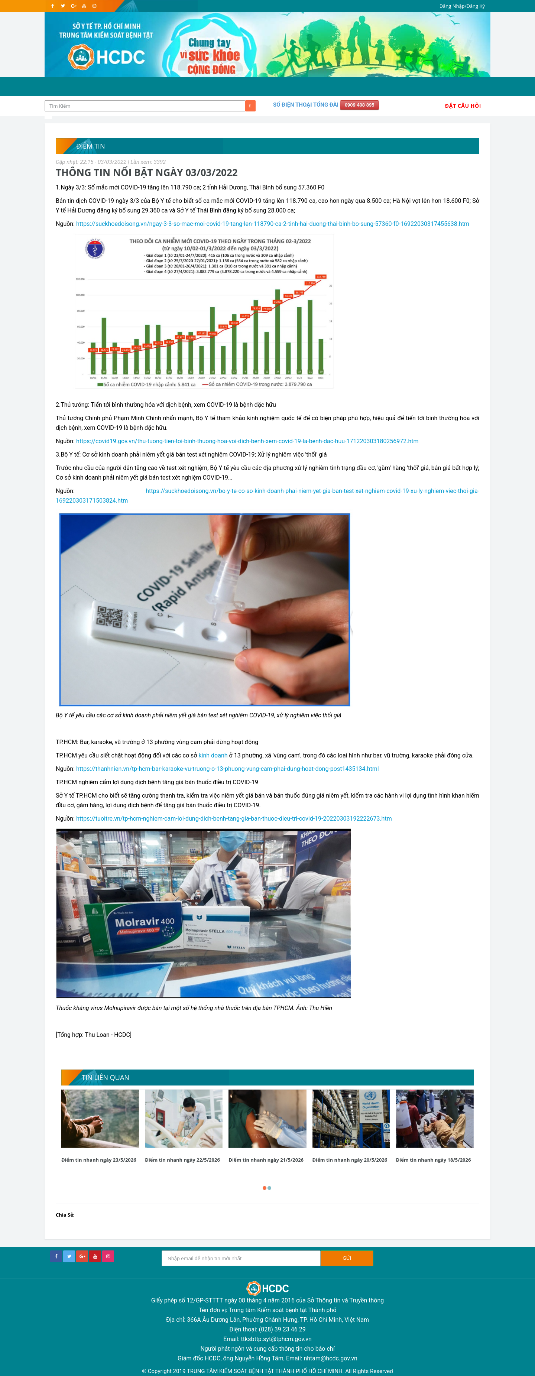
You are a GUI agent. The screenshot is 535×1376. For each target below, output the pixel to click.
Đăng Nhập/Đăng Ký (462, 6)
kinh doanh (212, 755)
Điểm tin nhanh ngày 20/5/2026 (350, 1159)
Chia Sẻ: (65, 1214)
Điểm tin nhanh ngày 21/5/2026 (266, 1159)
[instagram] (94, 6)
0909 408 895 (359, 105)
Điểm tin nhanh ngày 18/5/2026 (433, 1159)
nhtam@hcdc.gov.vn (330, 1358)
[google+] (82, 1256)
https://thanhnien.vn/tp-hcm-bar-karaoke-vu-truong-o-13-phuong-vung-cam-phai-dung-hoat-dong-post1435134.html (227, 768)
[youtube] (83, 6)
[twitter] (63, 6)
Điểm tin (90, 146)
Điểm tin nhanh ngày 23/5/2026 (98, 1159)
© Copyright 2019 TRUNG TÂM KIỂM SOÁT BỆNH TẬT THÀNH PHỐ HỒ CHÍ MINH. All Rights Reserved (267, 1371)
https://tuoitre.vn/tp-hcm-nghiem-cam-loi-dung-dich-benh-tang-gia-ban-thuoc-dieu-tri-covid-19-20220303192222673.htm (234, 818)
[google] (73, 6)
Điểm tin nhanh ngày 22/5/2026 (182, 1159)
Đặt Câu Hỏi (463, 105)
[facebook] (52, 6)
